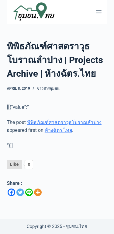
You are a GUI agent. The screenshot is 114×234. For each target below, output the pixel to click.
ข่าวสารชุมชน (48, 88)
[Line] (29, 192)
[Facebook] (11, 192)
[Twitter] (20, 192)
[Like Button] (14, 164)
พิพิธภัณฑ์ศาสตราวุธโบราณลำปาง (64, 122)
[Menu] (99, 12)
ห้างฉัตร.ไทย (58, 130)
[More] (38, 192)
